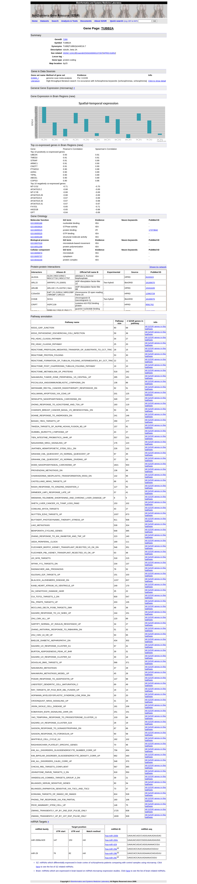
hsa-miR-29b (111, 853)
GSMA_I (35, 78)
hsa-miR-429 (111, 844)
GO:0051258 (36, 246)
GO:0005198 (36, 237)
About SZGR (100, 21)
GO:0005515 (36, 230)
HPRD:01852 (109, 53)
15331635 (150, 288)
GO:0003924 (36, 226)
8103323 (150, 277)
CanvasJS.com (161, 141)
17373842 (153, 230)
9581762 (150, 304)
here (38, 866)
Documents (86, 21)
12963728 (150, 293)
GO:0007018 (36, 243)
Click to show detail (157, 81)
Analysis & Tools (69, 21)
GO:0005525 (36, 233)
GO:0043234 (36, 260)
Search (55, 21)
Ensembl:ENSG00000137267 (89, 53)
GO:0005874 (36, 253)
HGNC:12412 (69, 53)
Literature (35, 81)
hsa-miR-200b (111, 835)
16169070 (150, 282)
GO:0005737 (36, 256)
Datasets (44, 21)
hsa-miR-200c (111, 840)
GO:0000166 (36, 223)
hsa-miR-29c (111, 858)
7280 (65, 39)
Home (35, 21)
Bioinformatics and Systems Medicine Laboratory (90, 881)
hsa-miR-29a (111, 849)
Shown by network (158, 267)
